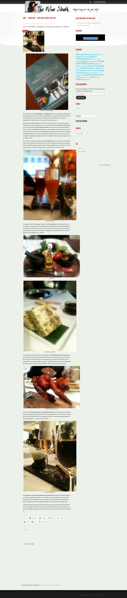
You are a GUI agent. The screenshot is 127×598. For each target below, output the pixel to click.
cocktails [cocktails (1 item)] (95, 59)
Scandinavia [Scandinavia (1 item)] (99, 72)
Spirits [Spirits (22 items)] (78, 77)
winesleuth (32, 26)
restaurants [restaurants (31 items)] (81, 73)
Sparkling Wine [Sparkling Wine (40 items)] (97, 75)
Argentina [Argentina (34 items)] (83, 54)
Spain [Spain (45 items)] (87, 75)
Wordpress (102, 595)
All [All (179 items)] (77, 54)
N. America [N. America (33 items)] (98, 68)
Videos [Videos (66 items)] (79, 79)
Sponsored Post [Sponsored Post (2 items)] (85, 77)
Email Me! (78, 108)
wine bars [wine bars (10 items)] (86, 79)
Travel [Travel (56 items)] (92, 77)
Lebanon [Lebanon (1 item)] (78, 68)
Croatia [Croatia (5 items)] (78, 61)
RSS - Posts (80, 148)
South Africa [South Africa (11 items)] (80, 75)
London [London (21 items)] (90, 68)
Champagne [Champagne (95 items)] (82, 58)
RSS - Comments (82, 151)
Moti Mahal (39, 113)
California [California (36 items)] (92, 56)
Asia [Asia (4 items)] (89, 54)
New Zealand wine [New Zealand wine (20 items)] (83, 70)
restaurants (57, 26)
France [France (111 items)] (90, 63)
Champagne (40, 26)
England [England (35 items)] (84, 61)
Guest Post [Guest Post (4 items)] (83, 66)
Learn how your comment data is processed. (50, 585)
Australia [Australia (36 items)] (94, 54)
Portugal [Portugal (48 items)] (100, 70)
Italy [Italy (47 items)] (102, 66)
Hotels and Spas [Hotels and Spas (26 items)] (93, 66)
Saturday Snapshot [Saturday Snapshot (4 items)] (91, 73)
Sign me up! (81, 97)
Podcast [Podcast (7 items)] (93, 70)
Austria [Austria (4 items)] (101, 54)
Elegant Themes (89, 595)
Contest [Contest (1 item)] (99, 59)
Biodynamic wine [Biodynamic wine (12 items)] (82, 57)
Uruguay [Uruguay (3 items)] (98, 77)
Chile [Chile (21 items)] (91, 59)
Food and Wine (49, 26)
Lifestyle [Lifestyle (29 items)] (83, 68)
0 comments (65, 26)
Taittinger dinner (49, 113)
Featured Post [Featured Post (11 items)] (93, 61)
